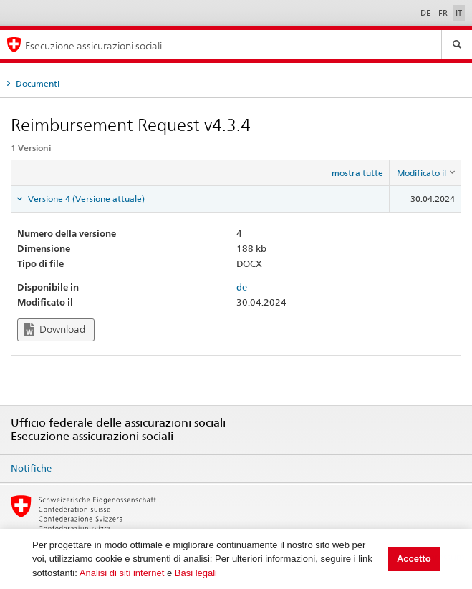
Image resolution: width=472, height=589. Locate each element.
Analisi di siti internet (122, 573)
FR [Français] (444, 13)
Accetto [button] (414, 558)
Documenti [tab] (36, 83)
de (241, 287)
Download (54, 329)
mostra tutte (357, 172)
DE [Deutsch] (426, 13)
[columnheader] (425, 173)
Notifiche (31, 468)
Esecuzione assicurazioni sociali (93, 45)
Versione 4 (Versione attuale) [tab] (85, 198)
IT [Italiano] (459, 13)
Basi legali (196, 573)
